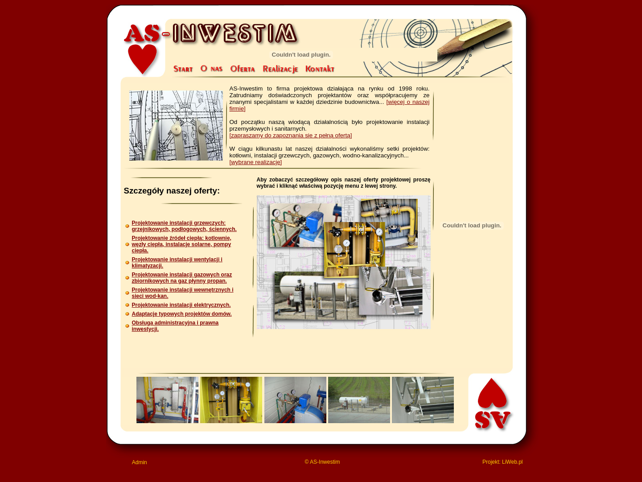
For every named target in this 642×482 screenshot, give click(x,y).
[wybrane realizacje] (256, 162)
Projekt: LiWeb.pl (502, 462)
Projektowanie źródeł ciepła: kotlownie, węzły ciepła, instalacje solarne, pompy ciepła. (181, 244)
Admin (139, 462)
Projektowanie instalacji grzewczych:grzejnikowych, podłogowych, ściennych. (184, 226)
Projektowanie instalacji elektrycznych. (181, 305)
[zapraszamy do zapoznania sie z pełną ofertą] (291, 135)
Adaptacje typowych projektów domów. (182, 314)
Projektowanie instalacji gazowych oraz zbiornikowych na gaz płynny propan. (182, 278)
